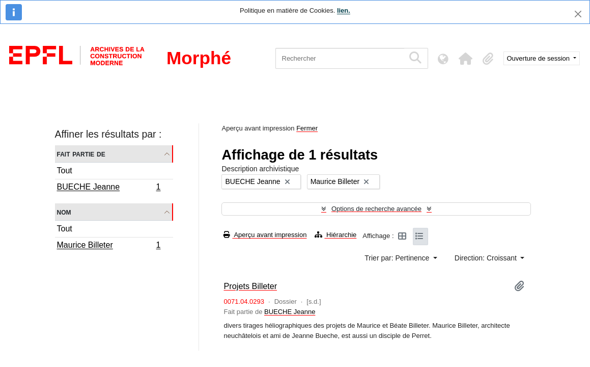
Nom (64, 212)
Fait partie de (81, 154)
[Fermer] (578, 14)
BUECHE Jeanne (109, 188)
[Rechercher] (339, 58)
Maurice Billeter (109, 246)
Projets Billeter (250, 286)
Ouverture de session (539, 58)
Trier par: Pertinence (397, 258)
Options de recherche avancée (376, 209)
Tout (64, 170)
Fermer (307, 128)
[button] (466, 58)
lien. (343, 10)
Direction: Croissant (487, 258)
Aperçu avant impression (264, 235)
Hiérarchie (335, 235)
